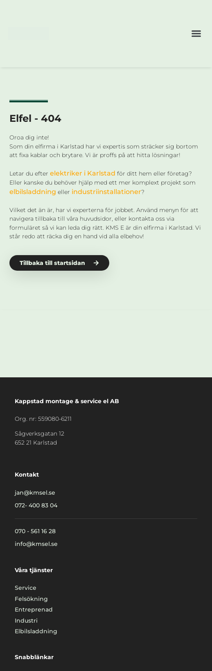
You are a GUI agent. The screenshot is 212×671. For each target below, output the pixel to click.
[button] (196, 33)
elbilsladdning (32, 192)
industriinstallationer (106, 192)
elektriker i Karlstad (82, 173)
